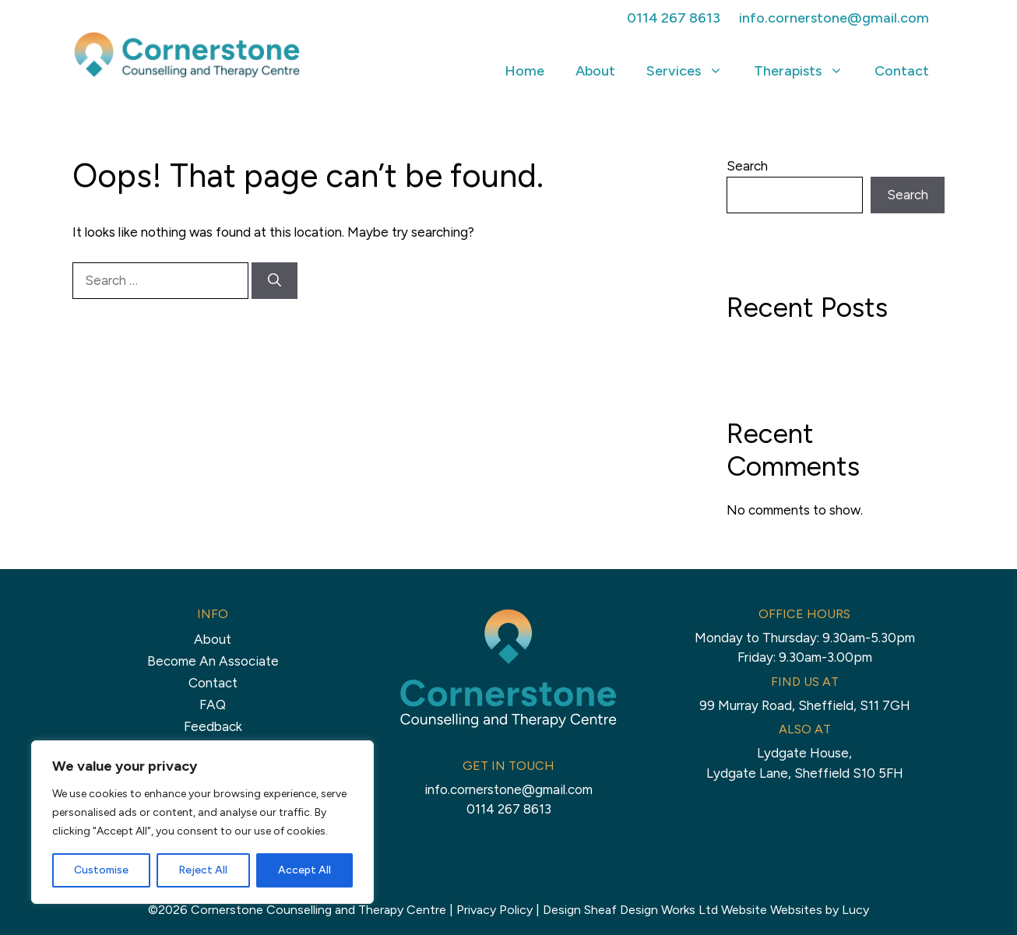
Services (692, 71)
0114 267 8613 (673, 17)
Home (524, 70)
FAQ (212, 704)
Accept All (304, 870)
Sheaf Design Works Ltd (651, 909)
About (595, 70)
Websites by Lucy (819, 909)
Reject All (202, 870)
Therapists (806, 71)
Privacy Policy (494, 909)
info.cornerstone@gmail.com (834, 17)
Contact (901, 70)
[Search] (274, 281)
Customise (101, 870)
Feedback (213, 726)
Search (747, 166)
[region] (202, 822)
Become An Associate (213, 661)
